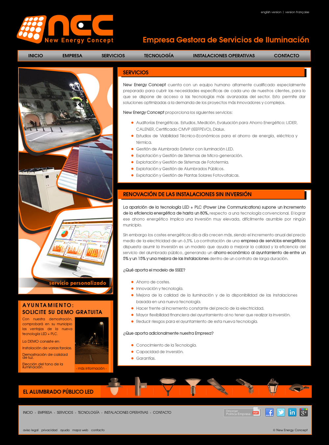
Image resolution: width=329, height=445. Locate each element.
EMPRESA (72, 55)
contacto (98, 430)
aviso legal (30, 430)
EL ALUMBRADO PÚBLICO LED (58, 391)
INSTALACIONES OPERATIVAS (224, 55)
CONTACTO (286, 55)
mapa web (80, 430)
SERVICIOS (113, 55)
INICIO (35, 55)
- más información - (91, 368)
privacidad (49, 430)
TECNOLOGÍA (159, 55)
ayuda (64, 430)
